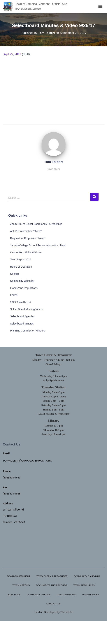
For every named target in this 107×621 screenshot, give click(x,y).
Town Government (18, 576)
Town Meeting (21, 585)
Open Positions (66, 594)
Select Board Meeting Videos (26, 309)
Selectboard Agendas (22, 316)
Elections (14, 594)
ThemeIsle (66, 612)
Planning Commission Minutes (27, 330)
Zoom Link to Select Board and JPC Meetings (36, 223)
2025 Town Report (20, 302)
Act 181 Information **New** (26, 231)
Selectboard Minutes (22, 323)
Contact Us (53, 603)
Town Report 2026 (20, 259)
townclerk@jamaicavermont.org (27, 460)
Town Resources (84, 585)
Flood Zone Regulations (24, 288)
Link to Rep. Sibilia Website (25, 252)
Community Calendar (22, 280)
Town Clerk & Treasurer (51, 576)
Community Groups (38, 594)
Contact (14, 273)
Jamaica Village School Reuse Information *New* (38, 245)
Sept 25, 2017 (12, 54)
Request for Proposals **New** (27, 238)
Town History (90, 594)
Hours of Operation (21, 266)
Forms (13, 295)
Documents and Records (51, 585)
